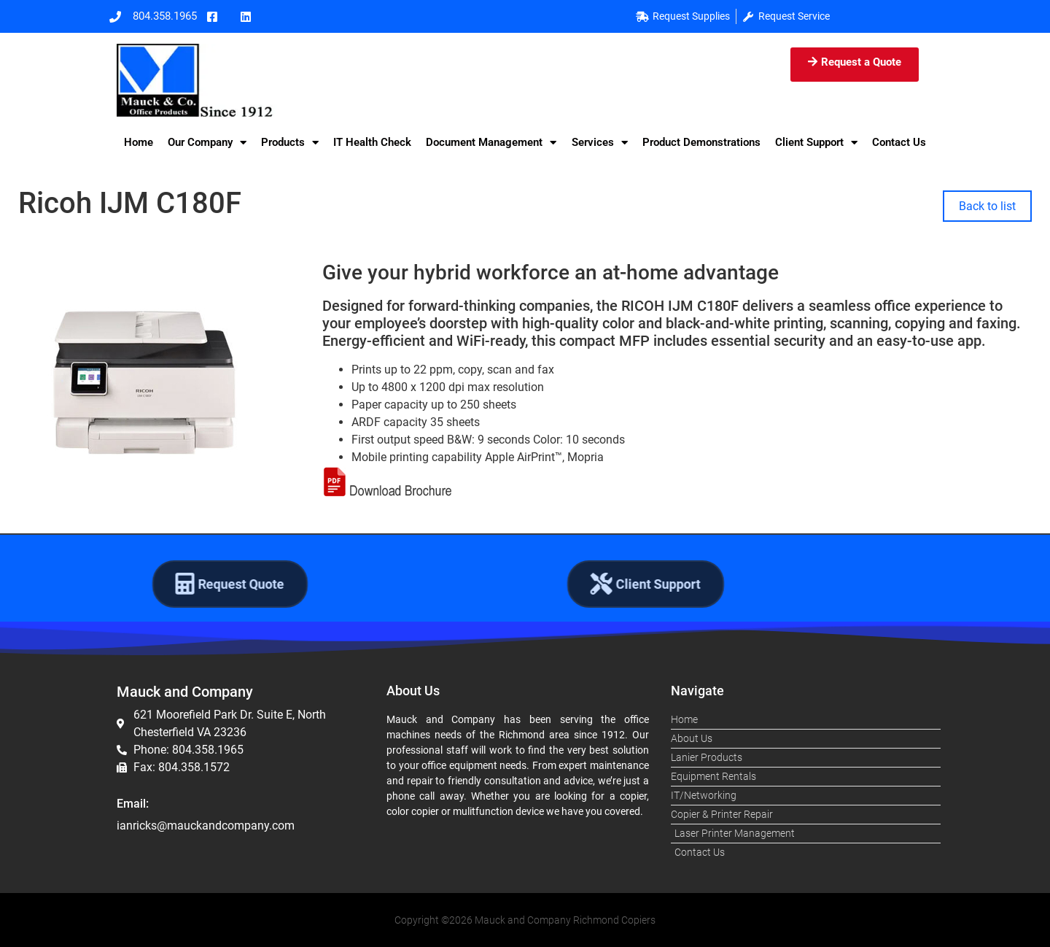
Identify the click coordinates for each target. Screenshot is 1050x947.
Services (600, 142)
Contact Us (899, 142)
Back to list (987, 206)
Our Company (207, 142)
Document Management (491, 142)
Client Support (816, 142)
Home (138, 142)
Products (290, 142)
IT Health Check (372, 142)
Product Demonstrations (701, 142)
